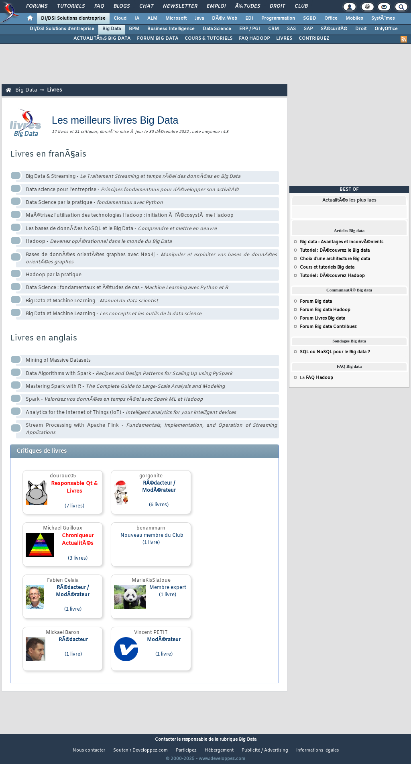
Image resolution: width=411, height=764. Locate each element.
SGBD (309, 18)
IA (136, 18)
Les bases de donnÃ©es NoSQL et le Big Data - (121, 229)
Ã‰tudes (247, 6)
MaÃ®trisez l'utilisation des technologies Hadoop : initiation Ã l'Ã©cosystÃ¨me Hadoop (130, 215)
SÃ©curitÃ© (334, 29)
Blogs (121, 6)
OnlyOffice (386, 29)
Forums (36, 6)
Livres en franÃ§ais (48, 154)
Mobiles (354, 18)
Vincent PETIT (151, 633)
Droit (277, 6)
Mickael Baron (62, 633)
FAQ (99, 6)
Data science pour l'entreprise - (132, 190)
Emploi (216, 6)
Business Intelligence (171, 29)
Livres (54, 90)
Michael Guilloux (62, 528)
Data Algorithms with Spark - (129, 374)
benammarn (150, 528)
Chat (146, 6)
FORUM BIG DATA (157, 38)
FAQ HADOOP (254, 38)
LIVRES (284, 38)
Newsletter (180, 6)
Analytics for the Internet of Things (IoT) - (131, 413)
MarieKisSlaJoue (151, 580)
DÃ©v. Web (224, 18)
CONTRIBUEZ (314, 38)
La (316, 378)
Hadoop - (99, 241)
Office (331, 18)
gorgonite (151, 476)
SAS (291, 29)
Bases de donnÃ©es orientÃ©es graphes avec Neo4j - (151, 258)
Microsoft (176, 18)
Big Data (111, 29)
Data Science (217, 29)
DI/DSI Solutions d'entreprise (73, 18)
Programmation (278, 18)
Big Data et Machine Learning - (92, 301)
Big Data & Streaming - (133, 176)
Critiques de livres (41, 451)
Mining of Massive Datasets (58, 360)
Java (199, 18)
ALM (152, 18)
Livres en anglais (43, 338)
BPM (134, 29)
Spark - (114, 399)
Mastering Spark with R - (125, 386)
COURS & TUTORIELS (208, 38)
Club (301, 6)
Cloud (120, 18)
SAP (308, 29)
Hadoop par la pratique (53, 275)
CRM (273, 29)
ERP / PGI (249, 29)
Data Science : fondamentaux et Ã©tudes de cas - (127, 288)
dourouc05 (63, 476)
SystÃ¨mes (383, 18)
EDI (249, 18)
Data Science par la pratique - (94, 203)
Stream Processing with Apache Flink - (151, 429)
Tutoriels (70, 6)
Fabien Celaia (63, 580)
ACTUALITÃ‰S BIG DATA (101, 38)
